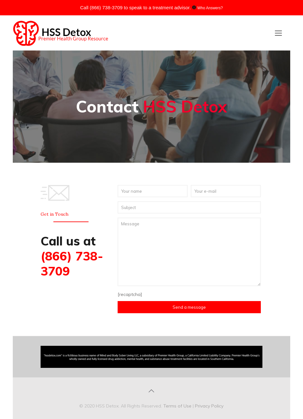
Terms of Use (178, 406)
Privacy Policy (209, 406)
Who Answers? (210, 8)
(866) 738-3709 (106, 7)
